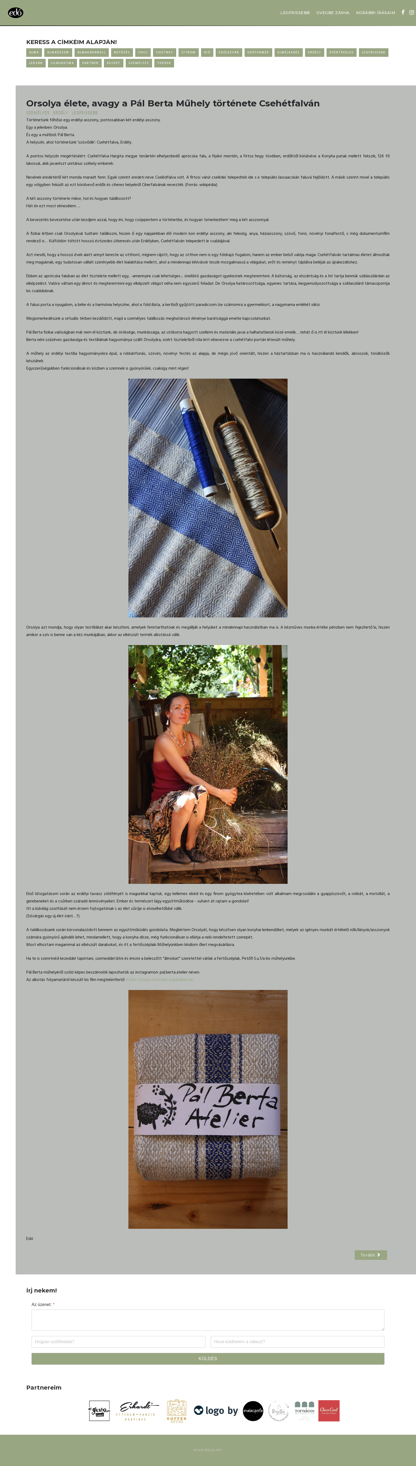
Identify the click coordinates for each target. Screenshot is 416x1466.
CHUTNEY (164, 52)
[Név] (118, 1342)
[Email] (297, 1342)
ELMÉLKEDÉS (289, 52)
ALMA (34, 52)
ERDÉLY (314, 52)
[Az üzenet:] (208, 1320)
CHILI (143, 52)
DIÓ (207, 52)
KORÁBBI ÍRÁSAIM (376, 12)
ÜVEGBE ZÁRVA (333, 12)
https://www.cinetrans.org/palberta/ (159, 979)
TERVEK (164, 63)
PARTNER (90, 63)
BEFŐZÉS (122, 52)
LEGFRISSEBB (295, 12)
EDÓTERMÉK (258, 52)
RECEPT (113, 63)
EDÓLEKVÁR (229, 52)
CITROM (188, 52)
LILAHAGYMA (62, 63)
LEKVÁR (36, 63)
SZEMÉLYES (139, 63)
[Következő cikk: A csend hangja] (371, 1255)
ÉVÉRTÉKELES (342, 52)
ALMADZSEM (58, 52)
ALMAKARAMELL (91, 52)
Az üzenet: (43, 1304)
